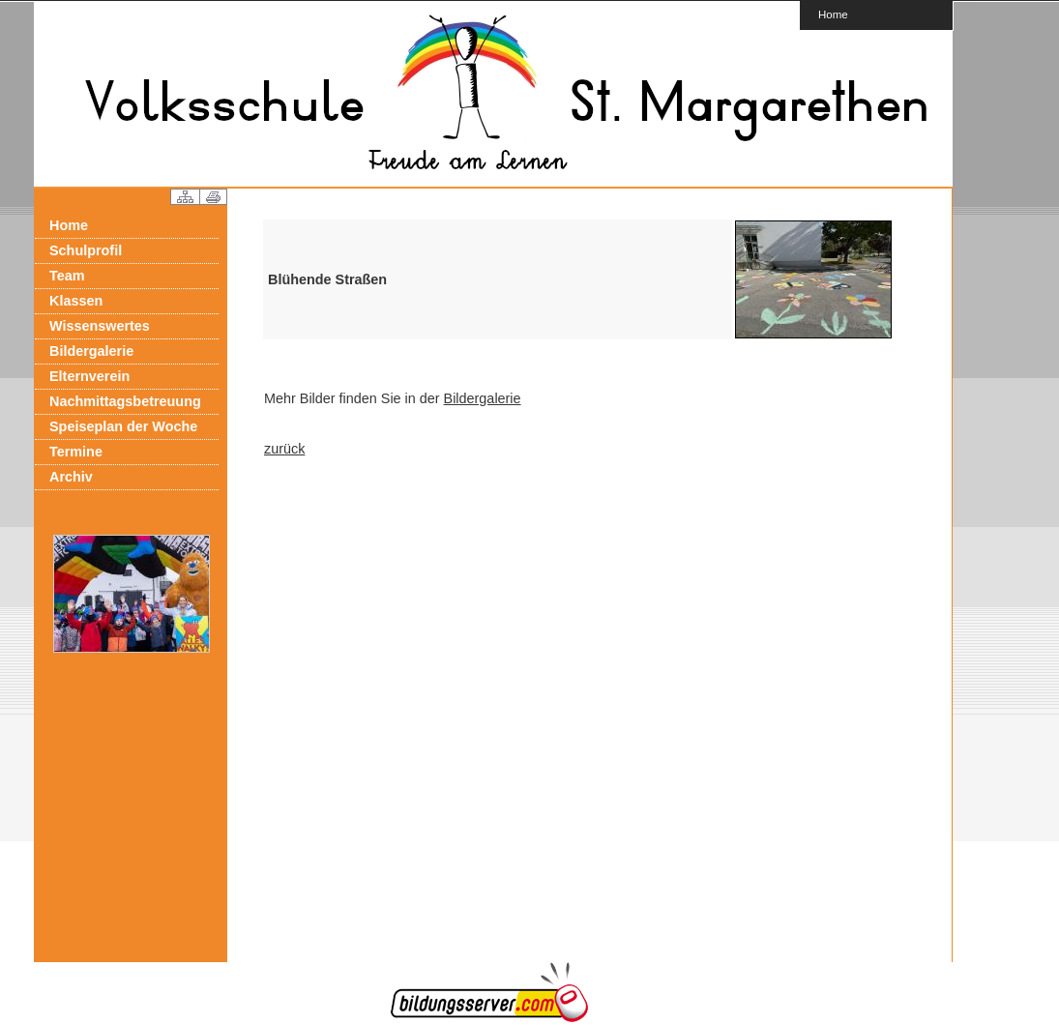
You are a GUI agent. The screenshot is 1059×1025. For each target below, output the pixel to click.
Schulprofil (85, 250)
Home (833, 14)
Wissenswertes (99, 326)
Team (67, 275)
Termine (76, 451)
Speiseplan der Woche (123, 426)
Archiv (71, 476)
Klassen (76, 300)
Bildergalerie (91, 351)
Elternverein (89, 376)
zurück (284, 448)
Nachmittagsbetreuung (125, 401)
